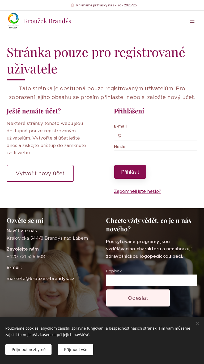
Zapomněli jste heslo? (137, 191)
